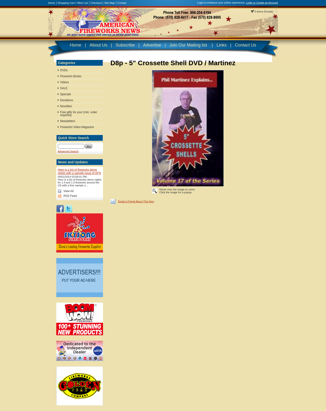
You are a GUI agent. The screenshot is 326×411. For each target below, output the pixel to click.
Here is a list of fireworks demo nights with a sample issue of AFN (79, 171)
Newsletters (67, 121)
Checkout (96, 2)
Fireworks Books (70, 76)
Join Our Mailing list (188, 45)
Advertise (152, 45)
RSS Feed (70, 196)
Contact (121, 2)
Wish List (82, 2)
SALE (64, 88)
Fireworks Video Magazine (77, 127)
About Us (98, 45)
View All (68, 191)
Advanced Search (68, 151)
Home (51, 2)
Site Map (109, 2)
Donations (66, 100)
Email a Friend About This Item (136, 201)
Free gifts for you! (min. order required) (78, 114)
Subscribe (125, 45)
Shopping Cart (66, 2)
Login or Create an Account (262, 2)
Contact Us (245, 45)
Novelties (66, 106)
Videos (64, 82)
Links (222, 45)
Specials (65, 94)
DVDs (64, 70)
